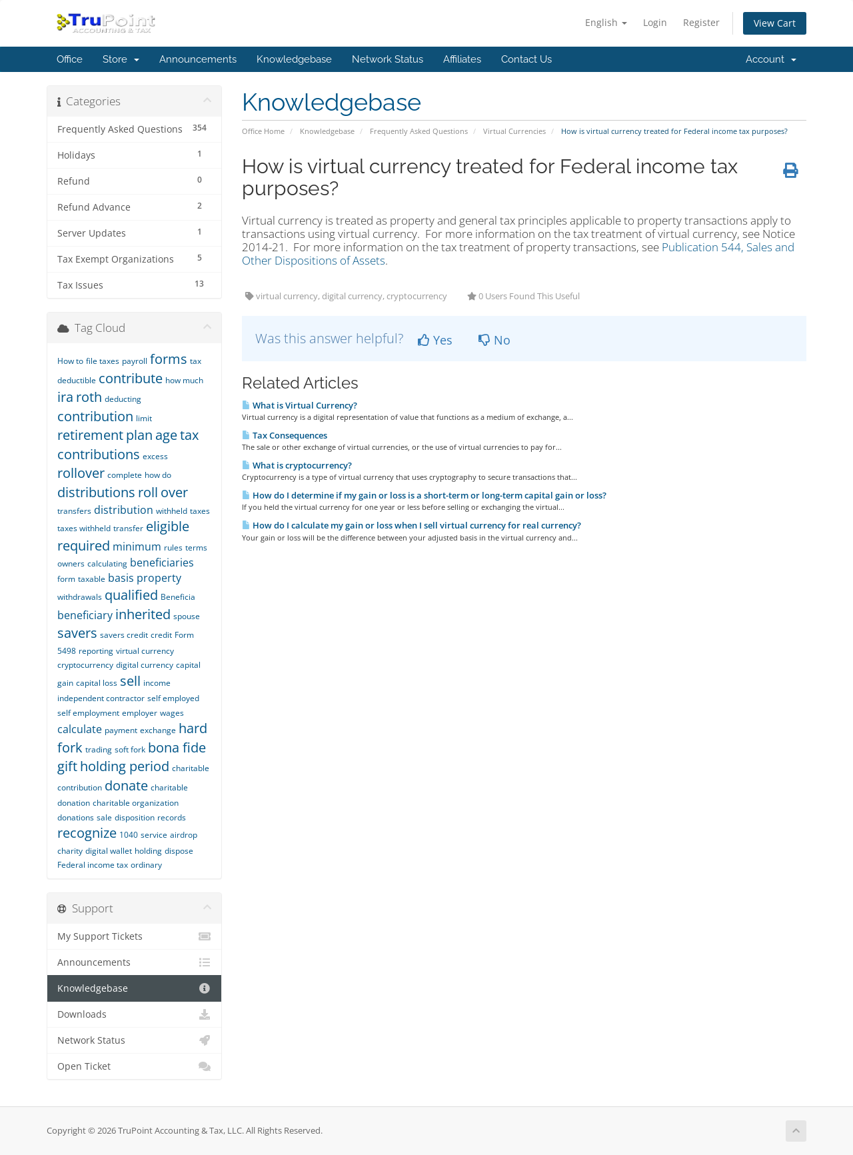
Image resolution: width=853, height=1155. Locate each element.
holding (148, 850)
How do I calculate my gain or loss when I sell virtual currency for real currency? (411, 525)
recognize (87, 833)
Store (121, 59)
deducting (123, 399)
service (154, 834)
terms (196, 547)
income (157, 682)
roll (148, 492)
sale (104, 817)
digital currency (144, 664)
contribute (131, 378)
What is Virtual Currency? (299, 405)
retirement (90, 435)
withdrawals (79, 596)
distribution (123, 510)
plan (139, 435)
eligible (167, 526)
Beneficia (178, 596)
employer (139, 712)
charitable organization (136, 802)
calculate (79, 729)
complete (124, 475)
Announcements (198, 59)
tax (189, 435)
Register (701, 22)
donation (73, 802)
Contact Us (526, 59)
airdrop (183, 834)
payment (121, 730)
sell (130, 681)
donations (75, 817)
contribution (95, 416)
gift (67, 766)
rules (173, 547)
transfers (74, 511)
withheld (171, 511)
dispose (179, 850)
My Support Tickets (134, 936)
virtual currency (145, 650)
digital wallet (108, 850)
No (494, 340)
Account (771, 59)
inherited (143, 614)
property (159, 578)
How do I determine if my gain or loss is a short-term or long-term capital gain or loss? (424, 495)
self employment (88, 712)
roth (89, 397)
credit (161, 634)
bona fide (177, 747)
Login (655, 22)
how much (184, 380)
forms (168, 359)
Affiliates (462, 59)
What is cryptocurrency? (297, 465)
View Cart (775, 23)
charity (70, 850)
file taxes (102, 361)
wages (172, 712)
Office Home (263, 131)
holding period (124, 766)
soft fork (130, 749)
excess (155, 456)
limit (144, 418)
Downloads (134, 1014)
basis (121, 578)
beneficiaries (162, 562)
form (66, 578)
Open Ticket (134, 1066)
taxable (91, 578)
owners (71, 563)
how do (158, 475)
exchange (158, 730)
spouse (186, 616)
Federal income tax (92, 864)
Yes (435, 340)
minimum (137, 546)
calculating (107, 563)
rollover (81, 473)
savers (77, 633)
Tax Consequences (284, 435)
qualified (131, 595)
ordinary (146, 864)
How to (70, 361)
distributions (96, 492)
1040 (128, 834)
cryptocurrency (85, 664)
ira (65, 397)
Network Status (387, 59)
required (83, 546)
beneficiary (85, 615)
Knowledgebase (294, 59)
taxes (200, 511)
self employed (173, 698)
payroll (134, 361)
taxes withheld (84, 528)
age (166, 435)
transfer (128, 528)
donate (126, 785)
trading (98, 749)
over (174, 492)
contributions (98, 454)
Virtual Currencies (514, 131)
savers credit (124, 634)
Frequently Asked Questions (419, 131)
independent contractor (101, 698)
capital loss (96, 682)
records (171, 817)
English (606, 22)
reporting (96, 650)
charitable (169, 787)
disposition (135, 817)
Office (70, 59)
